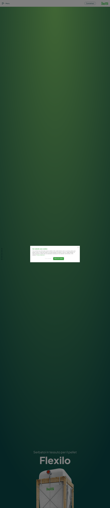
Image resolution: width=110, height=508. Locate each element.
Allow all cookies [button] (58, 258)
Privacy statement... (40, 255)
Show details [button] (48, 258)
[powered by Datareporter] (78, 248)
